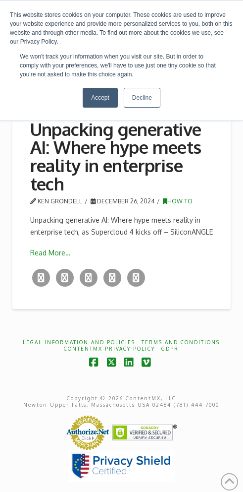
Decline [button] (142, 97)
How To (178, 201)
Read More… (50, 252)
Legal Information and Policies (79, 342)
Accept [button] (100, 97)
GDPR (170, 349)
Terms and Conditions (181, 342)
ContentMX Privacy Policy (109, 349)
